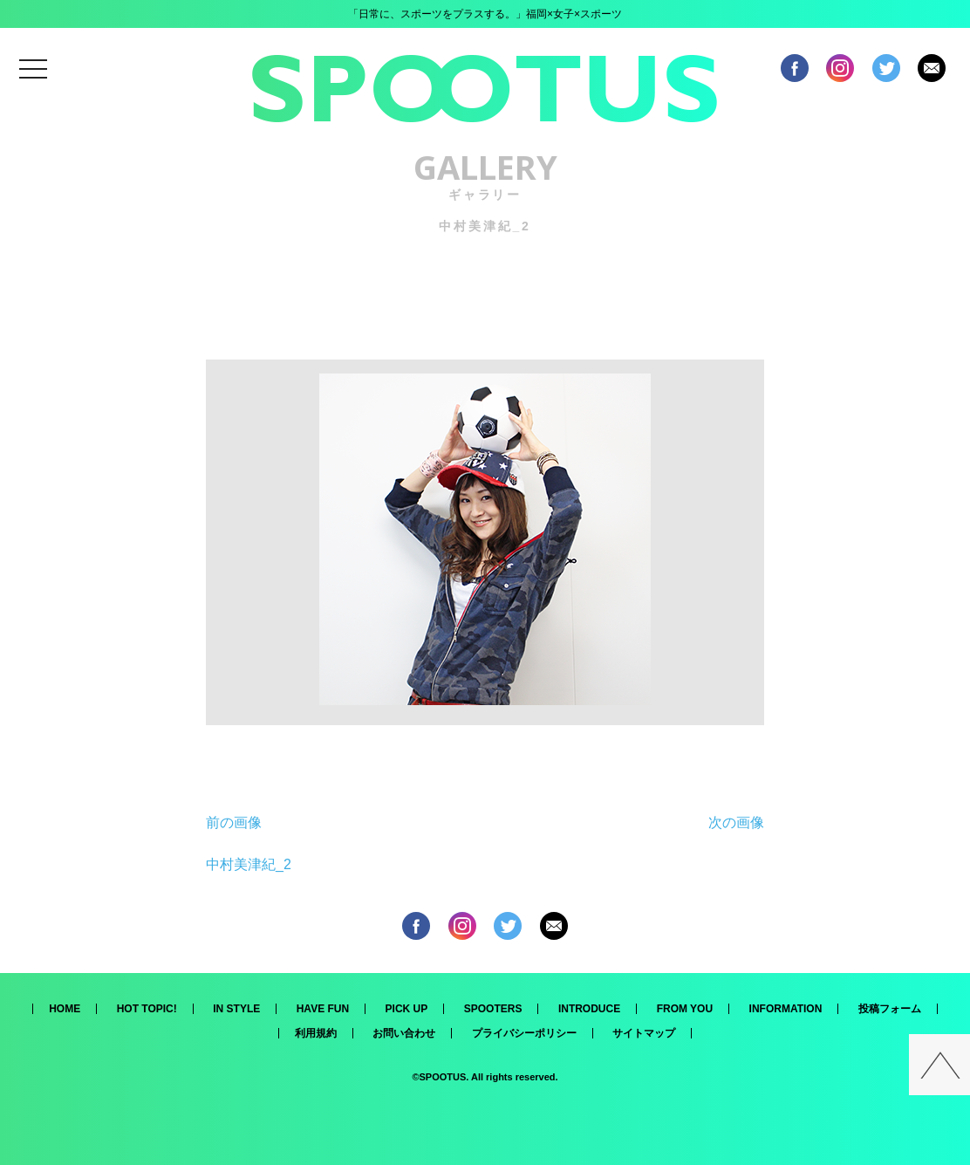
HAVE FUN (323, 1009)
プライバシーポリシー (524, 1033)
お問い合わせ (403, 1033)
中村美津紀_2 (248, 864)
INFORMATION (786, 1009)
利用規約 (316, 1033)
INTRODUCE (589, 1009)
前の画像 (234, 822)
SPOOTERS (493, 1009)
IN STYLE (236, 1009)
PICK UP (407, 1009)
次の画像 (736, 822)
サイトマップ (643, 1033)
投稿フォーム (889, 1009)
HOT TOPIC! (147, 1009)
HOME (64, 1009)
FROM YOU (685, 1009)
